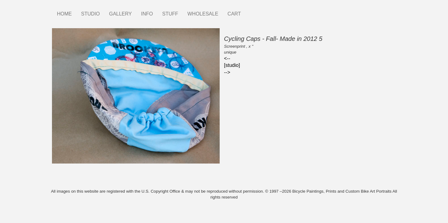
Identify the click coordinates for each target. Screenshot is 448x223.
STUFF (170, 13)
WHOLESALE (202, 13)
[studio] (232, 65)
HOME (64, 13)
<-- (227, 58)
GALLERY (120, 13)
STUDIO (90, 13)
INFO (147, 13)
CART (234, 13)
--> (227, 72)
